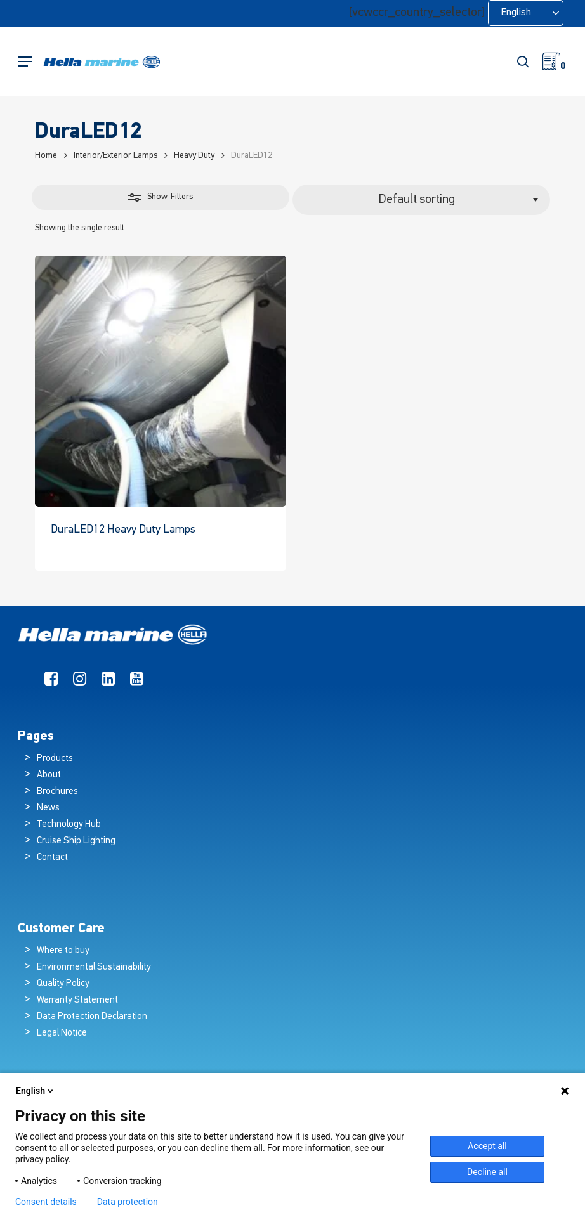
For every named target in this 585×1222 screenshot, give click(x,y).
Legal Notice (62, 1033)
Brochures (57, 791)
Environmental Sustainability (94, 967)
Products (55, 759)
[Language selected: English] (526, 13)
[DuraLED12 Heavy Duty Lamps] (160, 381)
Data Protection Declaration (92, 1017)
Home (46, 155)
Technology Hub (69, 824)
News (48, 808)
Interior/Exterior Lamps (115, 155)
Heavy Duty (194, 155)
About (49, 775)
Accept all (487, 1146)
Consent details (46, 1202)
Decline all (487, 1172)
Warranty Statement (77, 1000)
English (35, 1091)
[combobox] (421, 200)
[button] (25, 61)
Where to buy (63, 951)
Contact (52, 857)
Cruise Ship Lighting (76, 841)
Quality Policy (63, 984)
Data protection (127, 1202)
